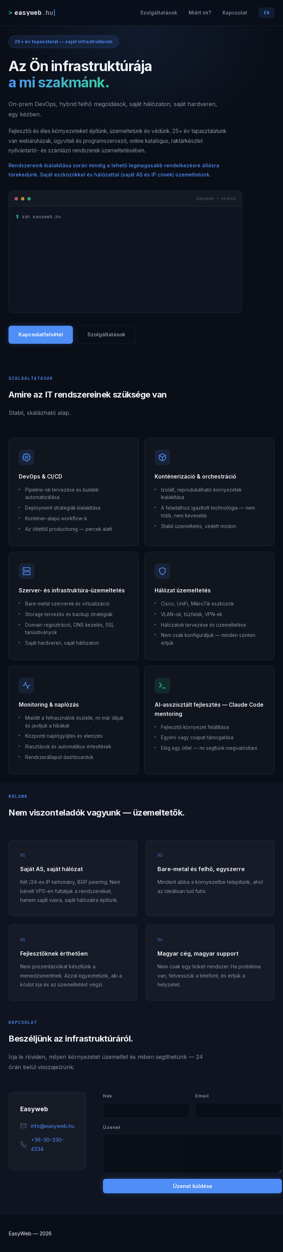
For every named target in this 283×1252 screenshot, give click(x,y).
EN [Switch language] (266, 13)
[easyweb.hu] (31, 12)
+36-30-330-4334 (47, 1145)
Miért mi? (200, 13)
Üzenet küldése (192, 1187)
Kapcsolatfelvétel (40, 335)
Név (108, 1096)
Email (202, 1096)
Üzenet (111, 1127)
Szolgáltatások (158, 13)
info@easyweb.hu (52, 1126)
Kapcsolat (235, 13)
